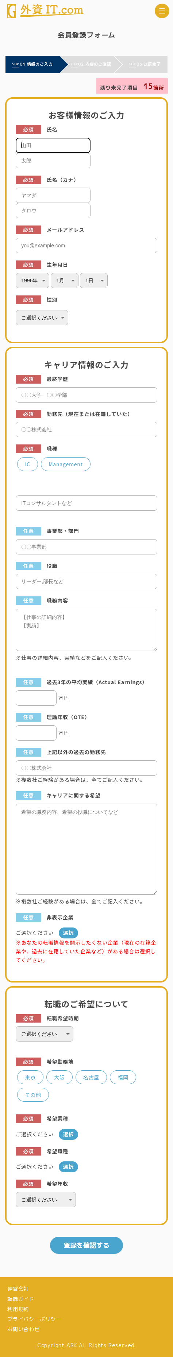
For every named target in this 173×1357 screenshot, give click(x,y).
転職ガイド (20, 1298)
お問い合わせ (23, 1329)
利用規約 (18, 1309)
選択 (68, 932)
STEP (15, 64)
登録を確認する (86, 1245)
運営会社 (18, 1288)
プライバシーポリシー (34, 1318)
